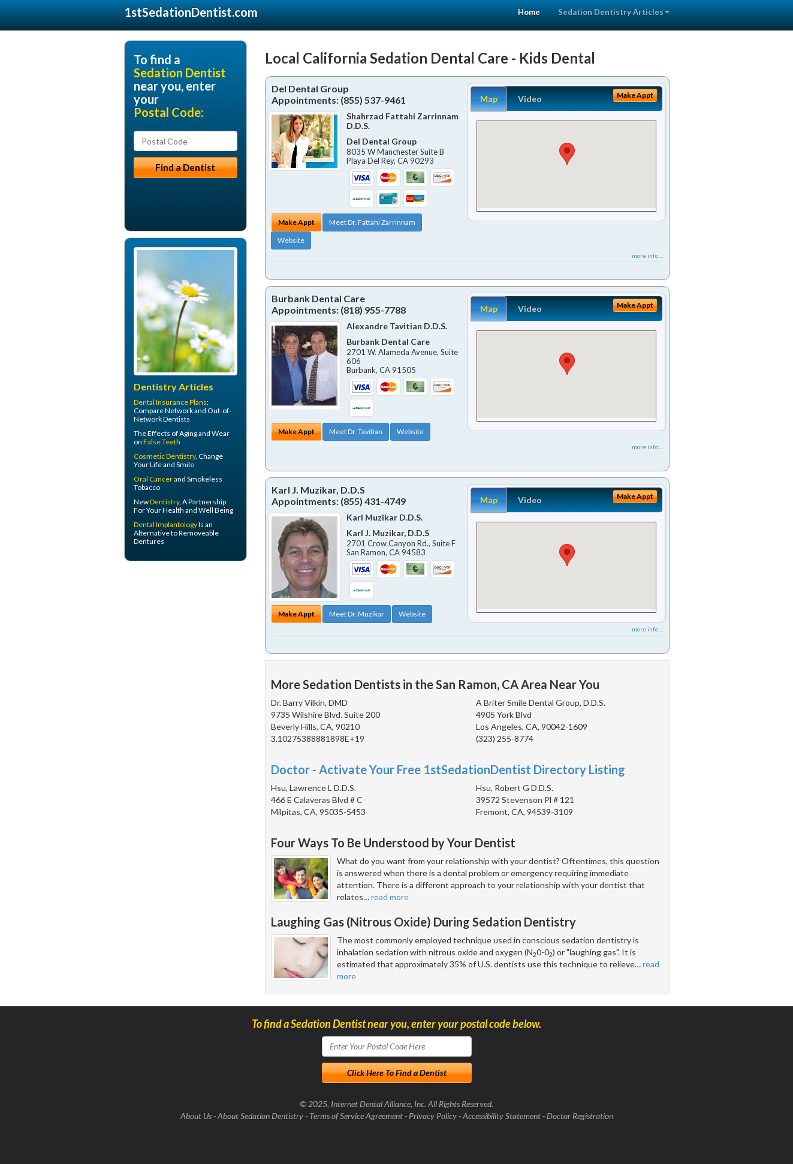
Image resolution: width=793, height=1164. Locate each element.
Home (529, 12)
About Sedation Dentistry (260, 1116)
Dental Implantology (165, 524)
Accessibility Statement (502, 1116)
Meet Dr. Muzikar (356, 613)
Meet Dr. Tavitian (355, 431)
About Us (196, 1116)
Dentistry (164, 501)
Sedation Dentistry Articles (614, 12)
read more (390, 897)
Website (291, 240)
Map (488, 99)
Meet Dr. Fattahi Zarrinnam (372, 222)
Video (530, 99)
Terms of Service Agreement (356, 1116)
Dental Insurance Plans (170, 402)
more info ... (647, 255)
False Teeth (161, 441)
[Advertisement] (185, 663)
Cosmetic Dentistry (164, 456)
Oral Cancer (153, 478)
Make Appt (296, 222)
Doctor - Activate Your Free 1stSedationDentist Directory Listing (448, 769)
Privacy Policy (433, 1116)
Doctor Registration (580, 1116)
